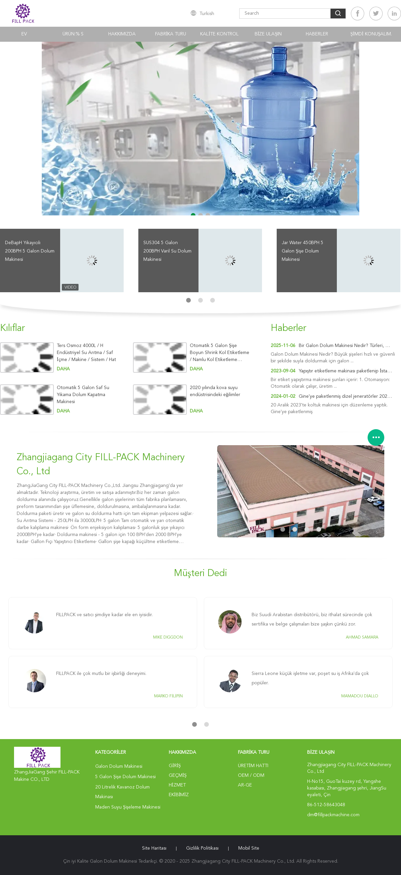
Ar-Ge (245, 785)
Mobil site (248, 848)
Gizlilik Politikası (202, 848)
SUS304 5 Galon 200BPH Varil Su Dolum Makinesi (167, 251)
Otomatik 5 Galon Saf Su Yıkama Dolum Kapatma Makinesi (83, 394)
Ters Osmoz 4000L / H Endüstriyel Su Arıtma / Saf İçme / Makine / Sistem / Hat (86, 352)
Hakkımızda (122, 34)
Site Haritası (154, 848)
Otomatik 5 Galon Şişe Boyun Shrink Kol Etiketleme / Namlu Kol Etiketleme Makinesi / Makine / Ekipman (219, 352)
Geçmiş (177, 775)
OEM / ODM (251, 775)
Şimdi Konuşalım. (371, 34)
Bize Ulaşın (268, 34)
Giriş (175, 765)
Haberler (317, 34)
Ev (24, 34)
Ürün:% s (73, 34)
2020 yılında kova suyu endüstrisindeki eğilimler (215, 391)
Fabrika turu (170, 34)
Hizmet (177, 785)
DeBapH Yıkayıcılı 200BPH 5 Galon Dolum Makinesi (29, 251)
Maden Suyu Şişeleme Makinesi (127, 807)
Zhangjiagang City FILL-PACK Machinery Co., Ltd (101, 465)
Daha (63, 369)
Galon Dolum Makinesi (118, 766)
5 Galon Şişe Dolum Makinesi (125, 776)
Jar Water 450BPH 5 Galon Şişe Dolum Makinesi (302, 251)
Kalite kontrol (219, 34)
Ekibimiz (179, 795)
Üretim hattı (253, 765)
